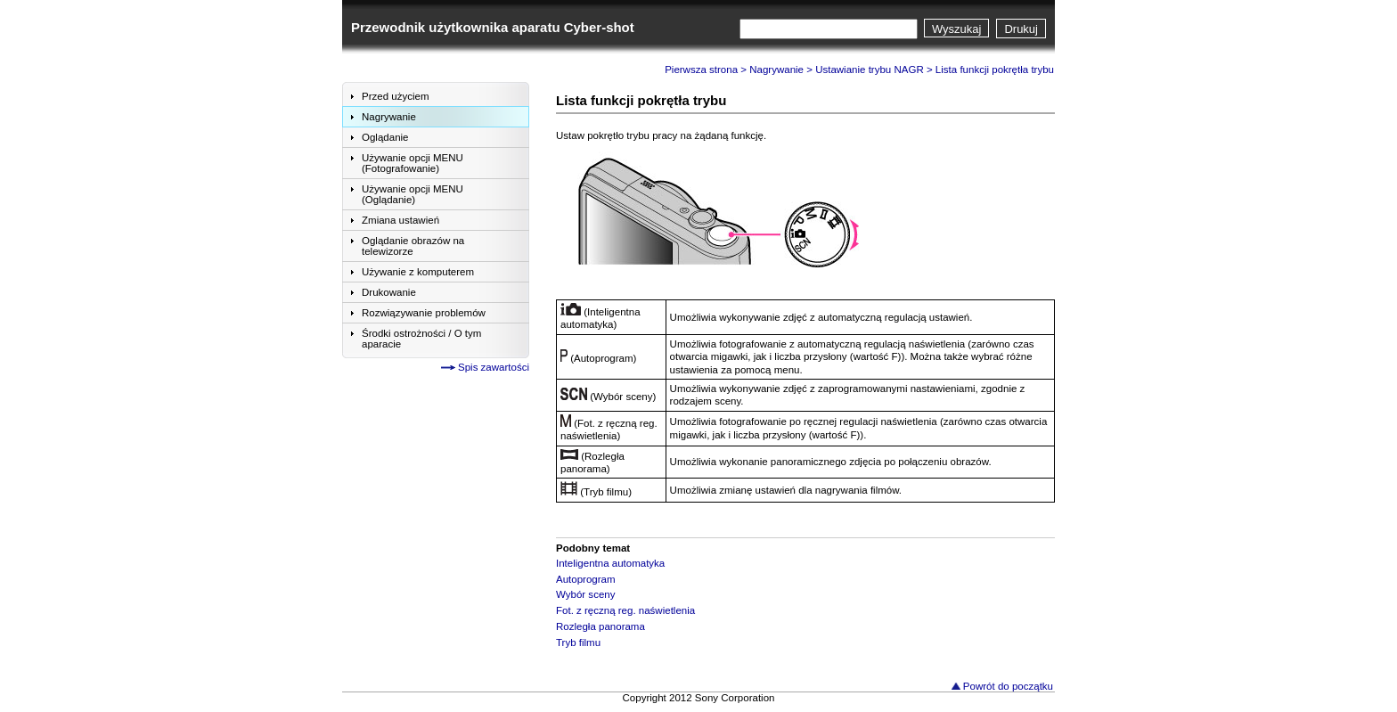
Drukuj (1021, 29)
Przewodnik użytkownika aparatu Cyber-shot (492, 27)
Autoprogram (586, 579)
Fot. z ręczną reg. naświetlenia (625, 610)
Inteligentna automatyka (610, 563)
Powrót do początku (1008, 686)
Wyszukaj (957, 29)
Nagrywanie (776, 69)
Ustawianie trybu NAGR (869, 69)
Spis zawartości (493, 367)
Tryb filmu (578, 642)
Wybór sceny (585, 594)
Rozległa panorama (600, 626)
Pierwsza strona (701, 69)
